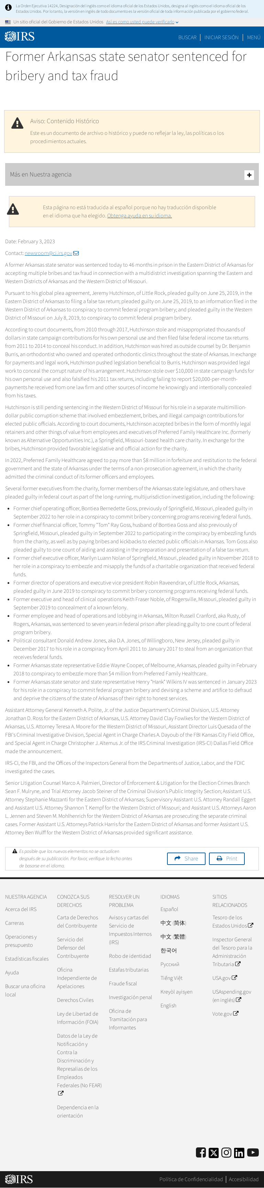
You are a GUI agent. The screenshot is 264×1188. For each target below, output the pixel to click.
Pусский (170, 964)
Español (169, 909)
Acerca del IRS (20, 909)
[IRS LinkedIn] (239, 1155)
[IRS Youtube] (253, 1153)
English (168, 1005)
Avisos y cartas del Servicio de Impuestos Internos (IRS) (130, 930)
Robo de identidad (130, 956)
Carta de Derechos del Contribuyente (77, 922)
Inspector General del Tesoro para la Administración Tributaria (232, 952)
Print (231, 859)
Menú (254, 37)
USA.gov (224, 978)
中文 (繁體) (173, 937)
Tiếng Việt (172, 978)
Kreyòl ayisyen (176, 992)
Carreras (14, 923)
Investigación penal (130, 997)
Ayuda (12, 972)
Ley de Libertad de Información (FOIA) (77, 1018)
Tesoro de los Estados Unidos (232, 922)
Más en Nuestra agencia (132, 175)
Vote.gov (225, 1014)
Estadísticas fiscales (26, 959)
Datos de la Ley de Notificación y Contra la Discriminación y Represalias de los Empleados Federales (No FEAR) (79, 1065)
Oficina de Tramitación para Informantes (128, 1019)
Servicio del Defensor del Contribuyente (73, 948)
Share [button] (191, 859)
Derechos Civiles (75, 1000)
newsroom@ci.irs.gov (52, 253)
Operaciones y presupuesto (21, 941)
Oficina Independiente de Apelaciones (77, 978)
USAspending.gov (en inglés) (231, 996)
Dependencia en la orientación (78, 1112)
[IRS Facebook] (201, 1153)
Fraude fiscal (123, 983)
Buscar (187, 37)
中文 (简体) (173, 923)
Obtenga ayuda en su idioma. (139, 216)
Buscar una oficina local (25, 990)
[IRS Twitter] (214, 1155)
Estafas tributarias (128, 970)
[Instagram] (226, 1153)
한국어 (169, 950)
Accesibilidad (244, 1179)
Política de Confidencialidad (191, 1179)
